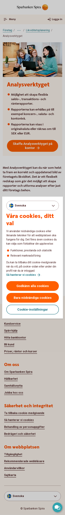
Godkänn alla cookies (32, 286)
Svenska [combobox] (20, 205)
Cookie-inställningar (32, 309)
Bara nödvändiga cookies (32, 298)
